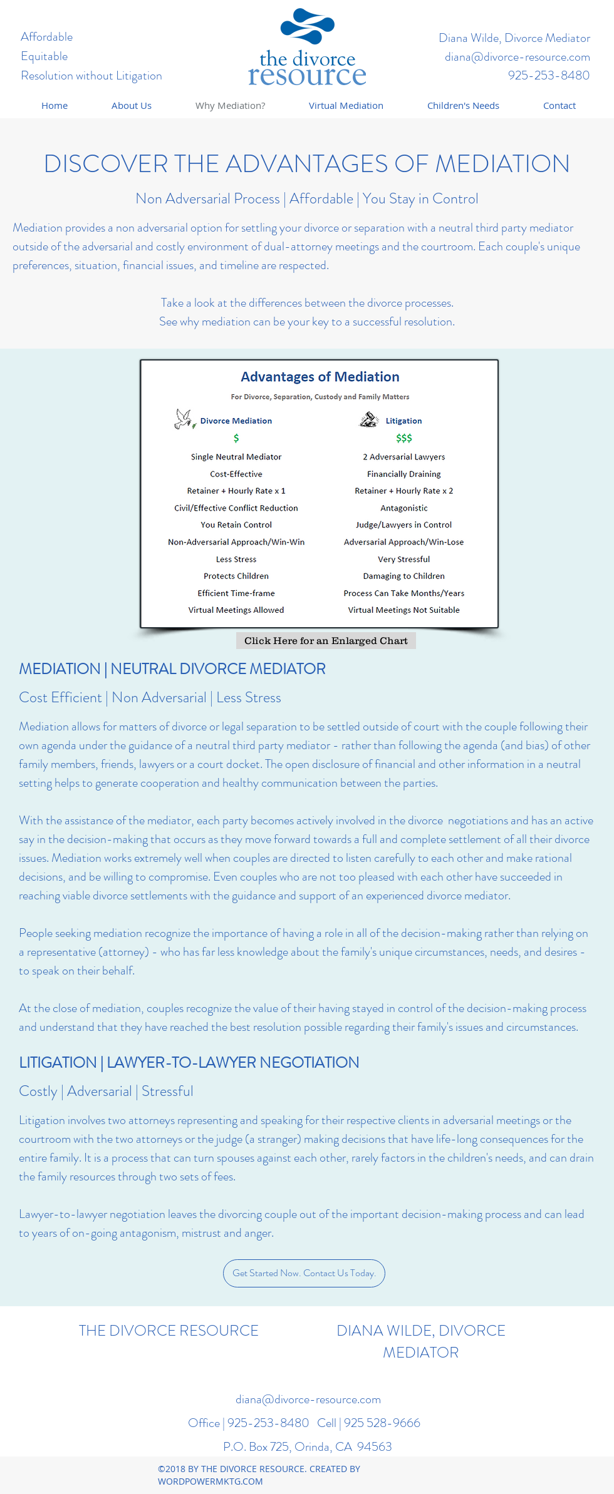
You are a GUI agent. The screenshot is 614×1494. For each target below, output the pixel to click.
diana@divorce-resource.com (517, 57)
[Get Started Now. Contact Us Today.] (304, 1273)
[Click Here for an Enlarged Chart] (326, 640)
